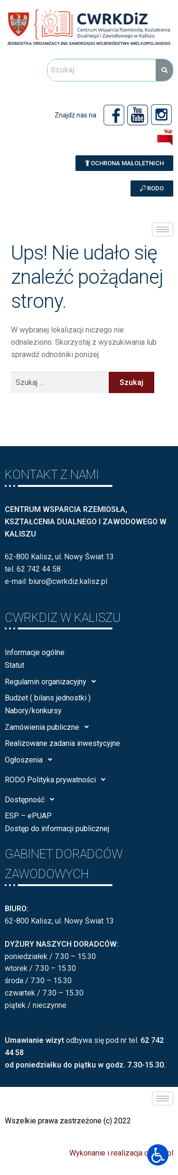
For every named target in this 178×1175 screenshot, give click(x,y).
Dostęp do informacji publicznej (57, 828)
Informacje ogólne (35, 652)
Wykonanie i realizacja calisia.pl (121, 1152)
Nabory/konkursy (33, 710)
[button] (124, 163)
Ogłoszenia (31, 759)
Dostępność (32, 799)
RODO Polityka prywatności (58, 779)
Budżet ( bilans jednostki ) (48, 697)
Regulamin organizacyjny (53, 681)
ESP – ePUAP (28, 815)
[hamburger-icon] (162, 229)
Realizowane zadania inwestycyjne (62, 743)
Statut (14, 665)
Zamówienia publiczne (49, 726)
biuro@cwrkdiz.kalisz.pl (68, 581)
